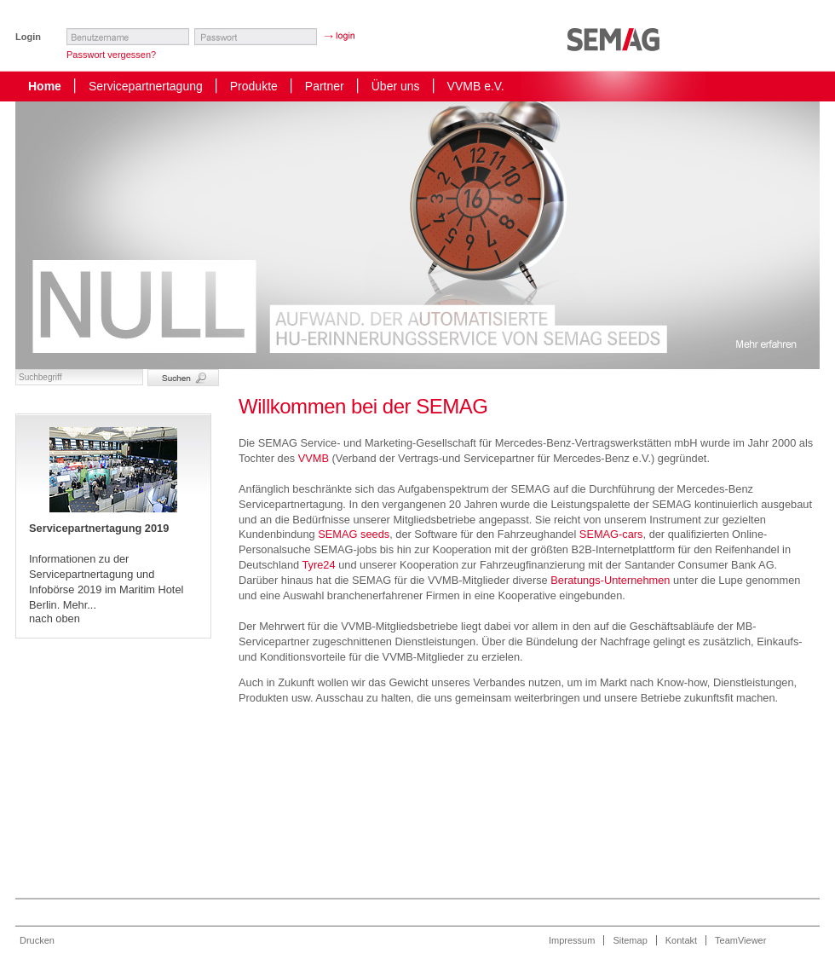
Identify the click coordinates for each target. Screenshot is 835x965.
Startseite (617, 47)
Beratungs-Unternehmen (610, 580)
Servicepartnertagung (146, 86)
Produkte (254, 86)
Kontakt (681, 940)
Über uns (395, 86)
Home (44, 86)
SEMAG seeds (353, 534)
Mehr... (79, 604)
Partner (324, 86)
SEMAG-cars (611, 534)
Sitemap (630, 940)
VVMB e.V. (475, 86)
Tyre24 (318, 564)
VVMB (313, 458)
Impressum (572, 940)
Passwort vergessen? (111, 54)
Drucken (37, 940)
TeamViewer (740, 940)
